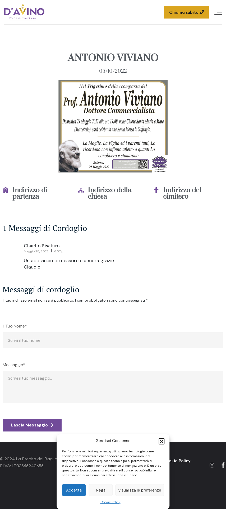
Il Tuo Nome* (15, 326)
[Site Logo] (24, 12)
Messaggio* (14, 365)
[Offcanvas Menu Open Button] (218, 12)
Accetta (74, 490)
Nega (100, 490)
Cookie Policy (110, 502)
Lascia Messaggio (32, 425)
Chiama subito (186, 12)
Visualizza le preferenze (139, 490)
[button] (161, 441)
